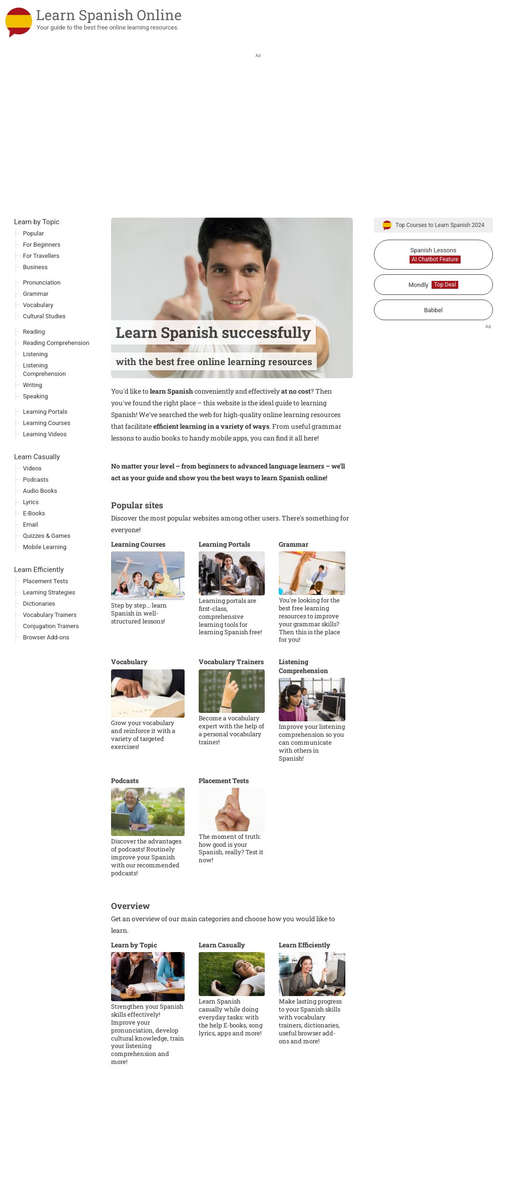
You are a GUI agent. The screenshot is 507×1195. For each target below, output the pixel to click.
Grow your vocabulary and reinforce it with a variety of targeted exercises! (143, 765)
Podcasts (125, 811)
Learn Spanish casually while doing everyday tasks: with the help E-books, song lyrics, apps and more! (230, 1047)
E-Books (34, 543)
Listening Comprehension (303, 696)
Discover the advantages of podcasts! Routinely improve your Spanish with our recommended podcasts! (146, 887)
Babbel (433, 340)
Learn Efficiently (304, 975)
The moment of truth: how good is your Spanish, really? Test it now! (231, 879)
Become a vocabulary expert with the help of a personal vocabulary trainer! (231, 761)
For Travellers (41, 286)
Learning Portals (224, 575)
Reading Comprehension (56, 373)
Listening (35, 384)
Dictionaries (39, 634)
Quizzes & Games (46, 566)
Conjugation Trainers (51, 656)
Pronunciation (41, 312)
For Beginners (41, 275)
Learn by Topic (134, 975)
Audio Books (40, 521)
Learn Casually (222, 975)
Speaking (35, 426)
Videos (32, 498)
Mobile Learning (45, 577)
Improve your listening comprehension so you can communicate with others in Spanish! (312, 772)
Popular (33, 263)
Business (35, 297)
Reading (34, 362)
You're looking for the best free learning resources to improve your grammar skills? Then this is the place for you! (309, 650)
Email (30, 554)
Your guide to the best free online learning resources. (108, 27)
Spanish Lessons (435, 285)
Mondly (433, 315)
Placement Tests (224, 811)
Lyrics (30, 532)
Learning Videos (45, 464)
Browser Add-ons (46, 667)
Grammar (293, 575)
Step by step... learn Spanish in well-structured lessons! (139, 644)
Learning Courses (138, 575)
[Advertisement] (253, 177)
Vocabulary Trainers (231, 692)
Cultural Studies (44, 346)
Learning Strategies (49, 622)
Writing (32, 415)
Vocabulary (129, 692)
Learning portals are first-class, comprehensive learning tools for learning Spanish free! (230, 647)
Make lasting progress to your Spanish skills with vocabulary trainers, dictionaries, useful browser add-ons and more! (310, 1051)
